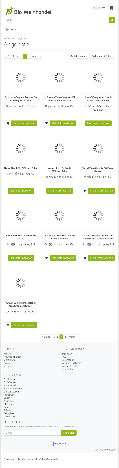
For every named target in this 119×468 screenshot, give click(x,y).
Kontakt (7, 353)
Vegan (7, 398)
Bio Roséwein (10, 385)
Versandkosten (107, 449)
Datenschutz (68, 360)
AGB (64, 357)
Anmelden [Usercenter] (99, 8)
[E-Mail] (32, 433)
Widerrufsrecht (69, 366)
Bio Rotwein (9, 379)
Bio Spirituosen (11, 391)
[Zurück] (10, 56)
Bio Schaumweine (13, 388)
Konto (7, 363)
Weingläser (9, 413)
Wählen (102, 56)
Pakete (7, 410)
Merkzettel (9, 366)
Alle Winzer (9, 416)
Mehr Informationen (24, 123)
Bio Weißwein (10, 382)
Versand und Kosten (72, 363)
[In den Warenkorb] (7, 123)
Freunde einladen (12, 357)
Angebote (9, 401)
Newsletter (67, 369)
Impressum (67, 353)
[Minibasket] (111, 8)
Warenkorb (9, 360)
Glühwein (8, 404)
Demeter (8, 407)
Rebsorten (9, 395)
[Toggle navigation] (7, 29)
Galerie (79, 56)
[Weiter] (36, 56)
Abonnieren (69, 433)
